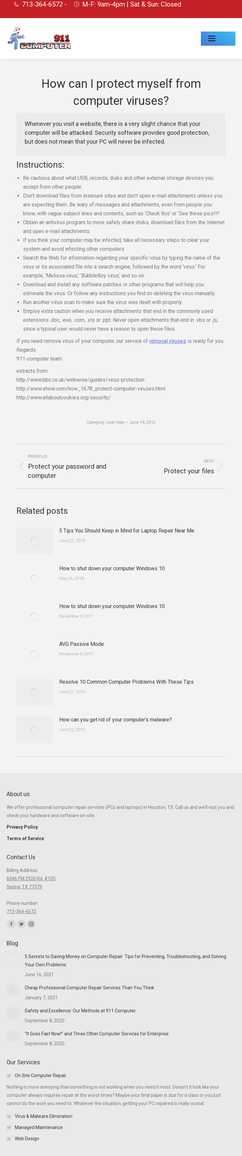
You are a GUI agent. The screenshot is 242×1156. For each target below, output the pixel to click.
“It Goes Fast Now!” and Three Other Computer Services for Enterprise (97, 1033)
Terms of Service (25, 838)
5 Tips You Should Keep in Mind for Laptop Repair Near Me (126, 531)
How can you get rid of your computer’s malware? (115, 720)
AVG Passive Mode (81, 644)
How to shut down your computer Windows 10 (112, 568)
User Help (115, 422)
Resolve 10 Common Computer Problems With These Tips (126, 682)
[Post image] (34, 541)
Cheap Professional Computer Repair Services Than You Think (89, 987)
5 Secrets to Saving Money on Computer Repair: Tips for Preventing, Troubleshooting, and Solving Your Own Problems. (125, 960)
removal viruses (167, 341)
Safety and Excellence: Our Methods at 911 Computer (80, 1010)
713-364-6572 (21, 911)
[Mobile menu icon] (218, 39)
